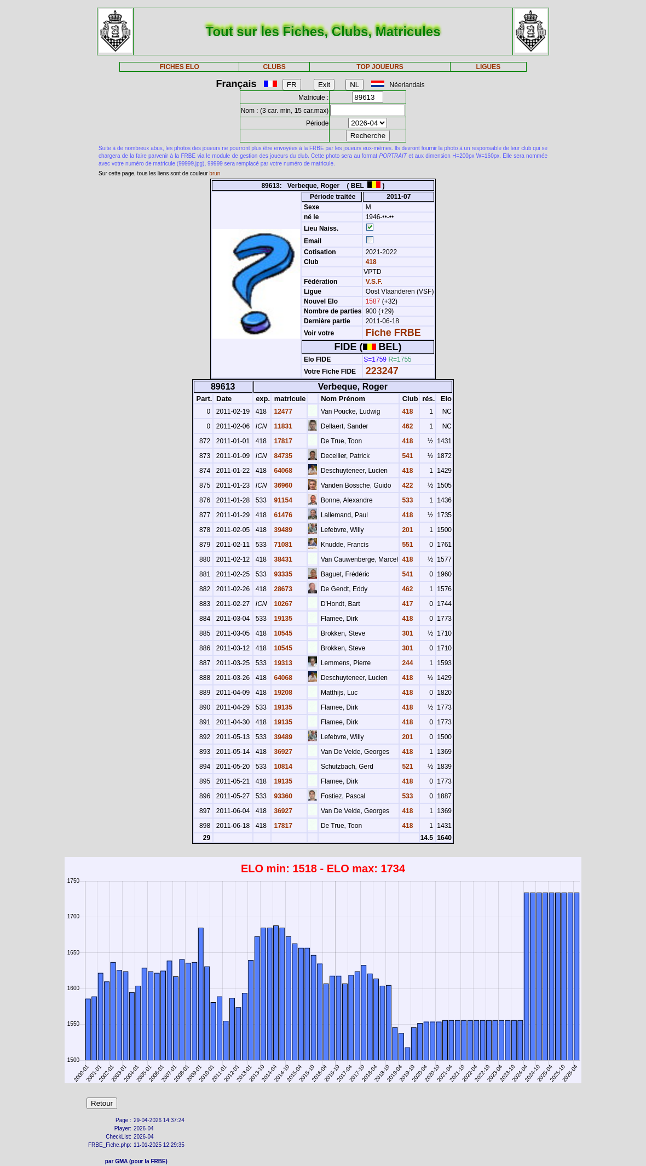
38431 (282, 559)
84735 (282, 456)
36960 (282, 485)
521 (406, 766)
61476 (282, 515)
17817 (282, 441)
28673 (282, 589)
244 (406, 663)
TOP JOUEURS (379, 67)
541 (406, 456)
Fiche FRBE (393, 332)
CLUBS (274, 67)
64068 (282, 471)
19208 (282, 692)
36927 (282, 752)
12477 (282, 411)
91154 (282, 500)
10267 (282, 604)
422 (406, 485)
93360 (282, 796)
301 (406, 633)
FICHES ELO (179, 67)
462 (406, 426)
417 (406, 604)
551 (406, 544)
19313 (282, 663)
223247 (382, 370)
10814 (282, 766)
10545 (282, 633)
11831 (282, 426)
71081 (282, 544)
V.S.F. (374, 281)
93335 (282, 574)
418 (370, 262)
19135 (282, 618)
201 (406, 530)
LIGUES (488, 67)
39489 (282, 530)
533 (406, 500)
